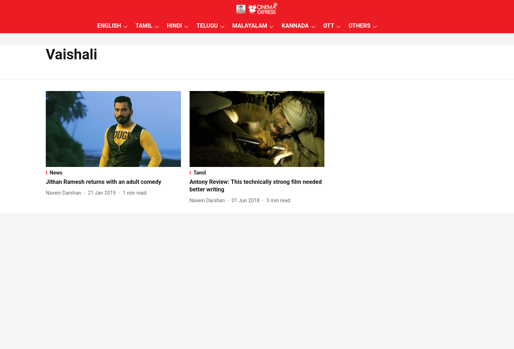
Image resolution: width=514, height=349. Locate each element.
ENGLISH (109, 25)
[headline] (113, 182)
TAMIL (144, 25)
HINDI (174, 25)
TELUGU (207, 25)
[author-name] (65, 193)
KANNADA (295, 25)
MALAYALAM (249, 25)
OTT (328, 25)
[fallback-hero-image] (113, 129)
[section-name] (113, 173)
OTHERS (360, 25)
